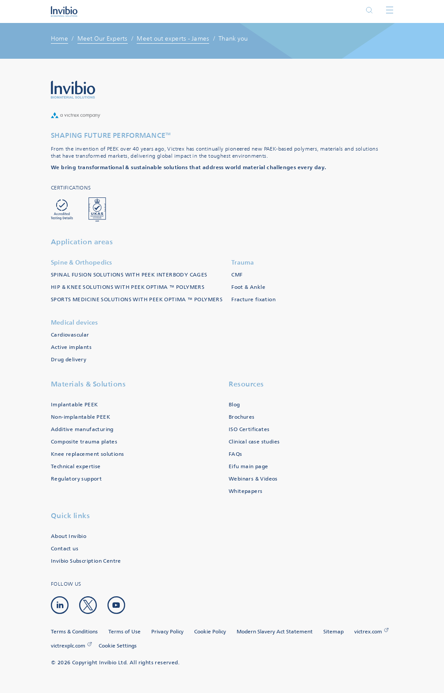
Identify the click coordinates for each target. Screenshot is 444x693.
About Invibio (68, 536)
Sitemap (333, 631)
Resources (246, 384)
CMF (236, 275)
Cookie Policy (210, 631)
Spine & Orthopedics (81, 262)
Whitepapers (245, 491)
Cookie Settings (118, 646)
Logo (73, 89)
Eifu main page (248, 466)
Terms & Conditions (74, 631)
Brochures (242, 417)
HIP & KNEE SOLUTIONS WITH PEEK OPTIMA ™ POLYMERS (127, 287)
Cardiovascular (70, 335)
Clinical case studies (254, 442)
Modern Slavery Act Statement (275, 631)
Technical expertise (76, 466)
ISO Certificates (249, 429)
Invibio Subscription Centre (86, 561)
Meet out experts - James (173, 39)
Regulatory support (76, 479)
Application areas (82, 242)
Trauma (242, 262)
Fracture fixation (253, 299)
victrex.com (368, 631)
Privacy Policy (167, 631)
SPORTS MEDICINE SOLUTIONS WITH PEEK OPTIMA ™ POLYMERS (136, 299)
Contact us (64, 548)
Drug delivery (68, 359)
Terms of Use (124, 631)
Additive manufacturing (82, 429)
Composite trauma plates (84, 442)
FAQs (235, 454)
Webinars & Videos (253, 479)
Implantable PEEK (74, 404)
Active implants (71, 347)
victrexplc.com (68, 646)
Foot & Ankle (248, 287)
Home (59, 39)
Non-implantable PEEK (80, 417)
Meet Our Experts (102, 39)
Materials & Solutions (88, 384)
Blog (234, 404)
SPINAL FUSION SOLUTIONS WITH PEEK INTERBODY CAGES (129, 275)
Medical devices (74, 322)
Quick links (70, 516)
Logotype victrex (64, 11)
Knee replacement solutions (87, 454)
